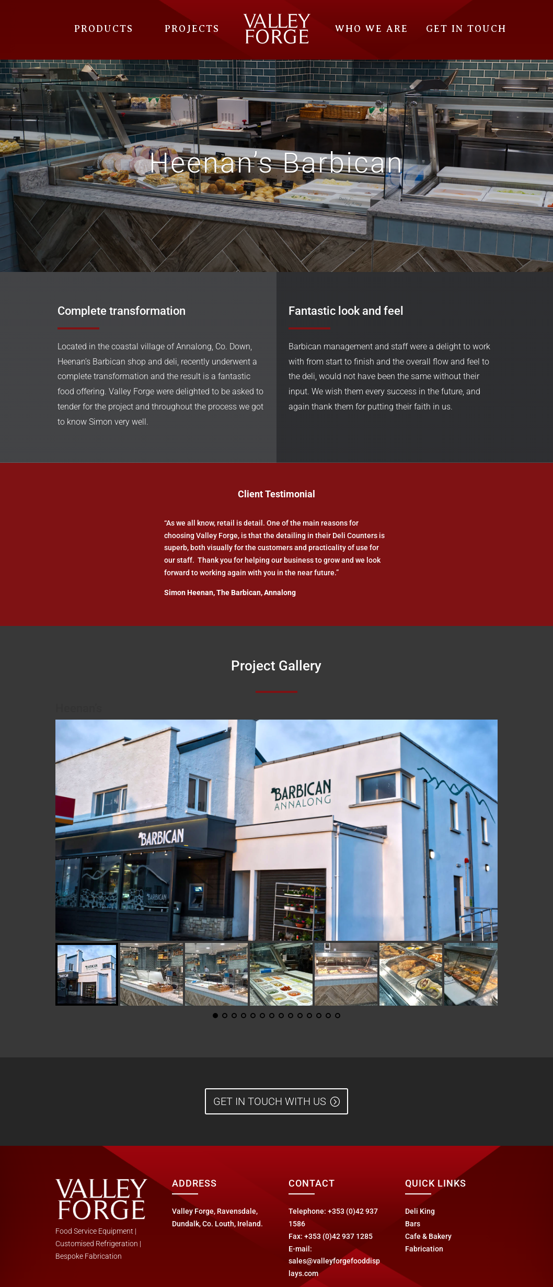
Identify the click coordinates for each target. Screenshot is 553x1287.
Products (103, 29)
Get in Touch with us (269, 1101)
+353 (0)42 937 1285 (338, 1236)
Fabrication (424, 1249)
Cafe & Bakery (428, 1236)
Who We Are (371, 29)
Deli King (420, 1211)
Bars (412, 1224)
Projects (192, 29)
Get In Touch (466, 29)
